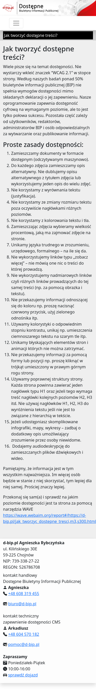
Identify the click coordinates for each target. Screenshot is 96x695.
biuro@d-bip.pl (22, 604)
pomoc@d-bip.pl (23, 644)
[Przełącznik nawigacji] (16, 23)
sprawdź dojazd (23, 675)
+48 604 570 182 (23, 634)
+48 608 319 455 (23, 593)
